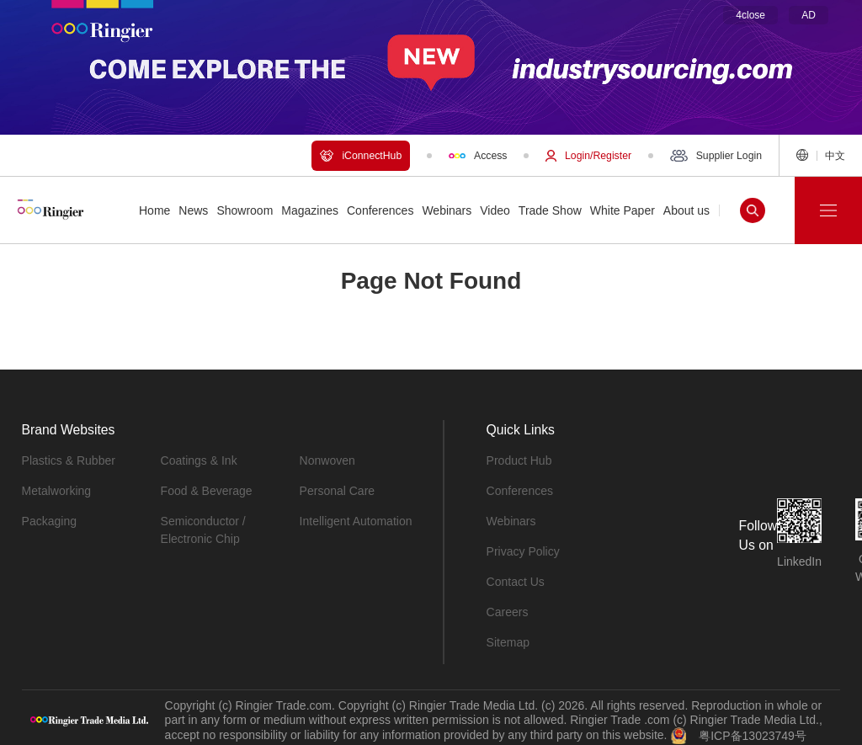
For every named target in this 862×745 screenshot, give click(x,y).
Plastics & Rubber (68, 460)
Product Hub (519, 460)
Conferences (520, 491)
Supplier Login (716, 156)
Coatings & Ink (199, 460)
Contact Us (516, 581)
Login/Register (588, 156)
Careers (508, 612)
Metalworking (56, 491)
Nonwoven (327, 460)
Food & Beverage (207, 491)
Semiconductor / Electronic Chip (203, 529)
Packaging (49, 521)
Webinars (511, 521)
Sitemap (508, 642)
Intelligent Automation (356, 521)
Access (478, 156)
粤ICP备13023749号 (752, 735)
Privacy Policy (523, 551)
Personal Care (337, 491)
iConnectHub (361, 156)
